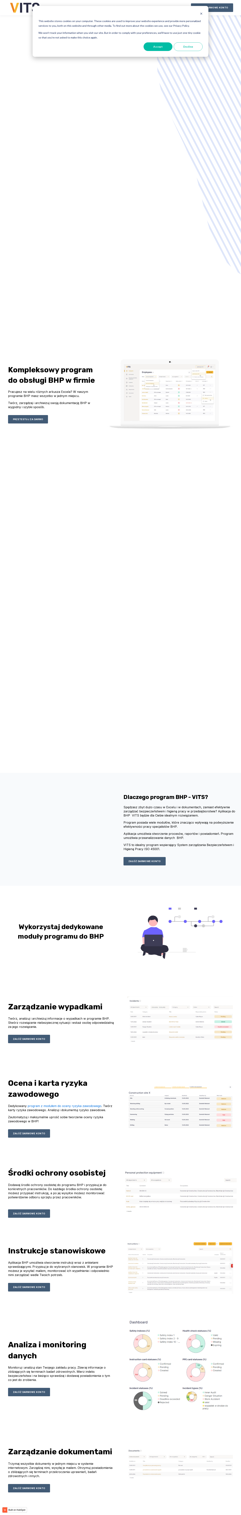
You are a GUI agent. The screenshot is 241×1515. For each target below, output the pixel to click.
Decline (188, 46)
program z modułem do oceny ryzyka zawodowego (64, 1106)
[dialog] (120, 31)
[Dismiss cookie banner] (201, 14)
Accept (158, 46)
